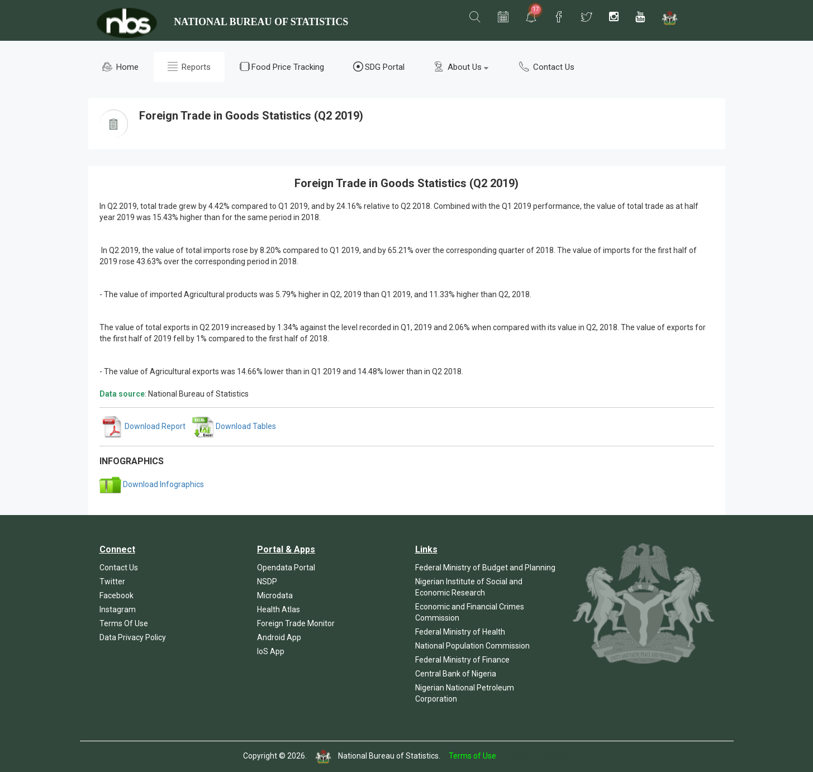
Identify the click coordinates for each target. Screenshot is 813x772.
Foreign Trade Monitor (296, 623)
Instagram (117, 609)
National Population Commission (472, 645)
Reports (189, 66)
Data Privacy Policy (132, 637)
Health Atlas (278, 609)
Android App (279, 637)
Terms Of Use (123, 623)
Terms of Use (472, 756)
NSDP (267, 581)
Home (120, 66)
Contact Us (546, 66)
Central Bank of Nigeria (455, 673)
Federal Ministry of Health (460, 631)
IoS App (270, 651)
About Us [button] (461, 66)
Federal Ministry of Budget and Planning (485, 567)
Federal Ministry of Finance (462, 659)
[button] (475, 17)
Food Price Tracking (282, 66)
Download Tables (234, 426)
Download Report (143, 426)
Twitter (112, 581)
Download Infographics (151, 484)
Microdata (275, 595)
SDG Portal (379, 66)
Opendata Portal (286, 567)
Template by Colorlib (534, 756)
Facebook (116, 595)
